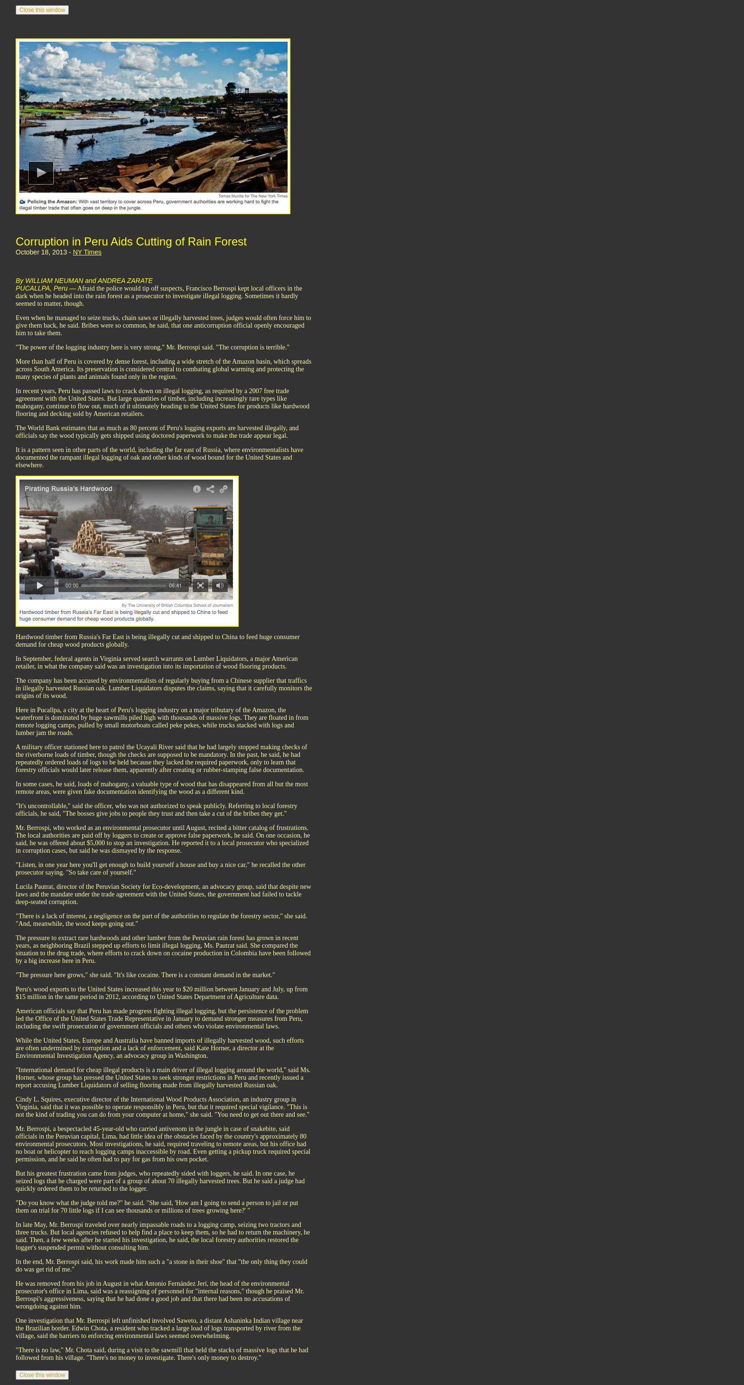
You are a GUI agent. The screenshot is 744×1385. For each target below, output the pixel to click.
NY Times (87, 252)
